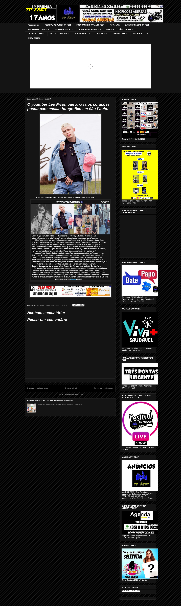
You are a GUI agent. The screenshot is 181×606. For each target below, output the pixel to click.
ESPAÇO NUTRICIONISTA (90, 29)
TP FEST (36, 10)
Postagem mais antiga (104, 388)
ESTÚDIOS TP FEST (36, 34)
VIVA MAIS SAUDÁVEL (64, 29)
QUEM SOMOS (34, 38)
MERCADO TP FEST (83, 34)
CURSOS (110, 29)
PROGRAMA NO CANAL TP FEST (90, 25)
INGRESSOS (102, 34)
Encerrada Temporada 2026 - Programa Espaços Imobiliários (60, 404)
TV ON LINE (115, 25)
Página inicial (33, 25)
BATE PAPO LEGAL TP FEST (137, 25)
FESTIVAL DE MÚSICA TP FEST (58, 25)
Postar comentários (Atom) (73, 395)
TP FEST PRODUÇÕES (59, 34)
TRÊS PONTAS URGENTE (39, 29)
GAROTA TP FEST (120, 34)
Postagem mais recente (37, 388)
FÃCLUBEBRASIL (126, 29)
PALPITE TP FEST (140, 34)
